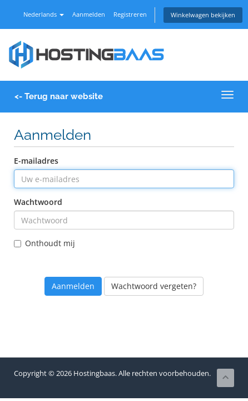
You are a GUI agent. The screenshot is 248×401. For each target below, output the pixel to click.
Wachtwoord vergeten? (153, 286)
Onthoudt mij (44, 243)
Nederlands (43, 14)
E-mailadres (36, 160)
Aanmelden (88, 14)
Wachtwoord (38, 202)
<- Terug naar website (58, 96)
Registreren (130, 14)
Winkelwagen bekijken (203, 15)
